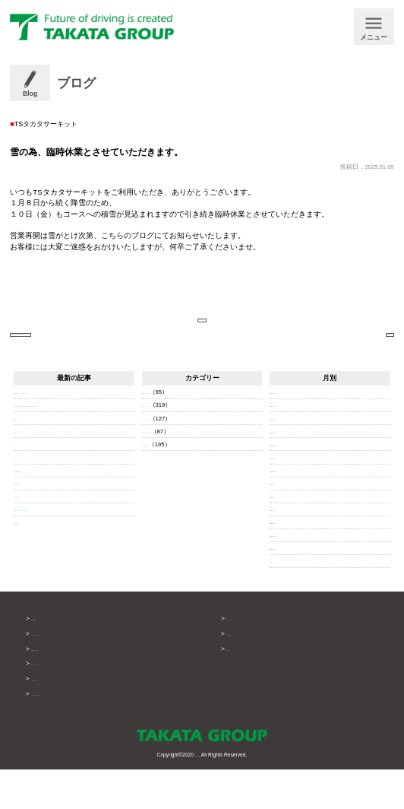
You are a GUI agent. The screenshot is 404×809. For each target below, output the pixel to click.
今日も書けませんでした (47, 519)
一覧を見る (29, 571)
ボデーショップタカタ (172, 446)
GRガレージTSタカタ (64, 689)
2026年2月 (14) (290, 458)
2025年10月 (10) (291, 510)
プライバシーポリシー (260, 658)
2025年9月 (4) (288, 523)
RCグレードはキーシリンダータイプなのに (72, 558)
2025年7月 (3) (288, 549)
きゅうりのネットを (41, 480)
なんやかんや (32, 506)
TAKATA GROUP (197, 793)
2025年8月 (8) (288, 536)
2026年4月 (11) (290, 433)
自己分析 (26, 467)
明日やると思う (35, 532)
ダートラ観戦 (32, 545)
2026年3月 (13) (290, 446)
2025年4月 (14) (290, 588)
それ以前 (282, 601)
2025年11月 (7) (290, 497)
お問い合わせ (246, 673)
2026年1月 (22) (290, 471)
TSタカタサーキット (170, 484)
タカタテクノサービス (172, 458)
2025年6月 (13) (290, 562)
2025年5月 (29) (290, 575)
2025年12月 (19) (291, 484)
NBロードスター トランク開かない (63, 433)
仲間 (20, 493)
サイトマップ (246, 689)
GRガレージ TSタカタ (172, 433)
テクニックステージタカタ (178, 471)
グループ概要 (51, 658)
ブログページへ (201, 323)
